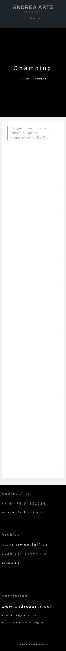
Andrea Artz (32, 8)
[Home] (20, 78)
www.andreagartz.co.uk (19, 615)
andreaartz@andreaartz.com (22, 512)
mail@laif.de (11, 562)
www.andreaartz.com (28, 607)
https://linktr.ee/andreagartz (23, 622)
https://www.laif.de (25, 544)
